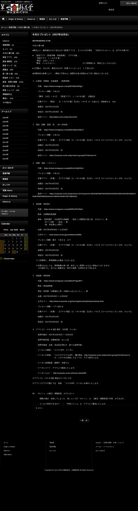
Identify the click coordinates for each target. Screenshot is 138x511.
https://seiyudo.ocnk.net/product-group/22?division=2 (72, 155)
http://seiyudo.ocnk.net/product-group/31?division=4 (107, 355)
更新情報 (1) (8, 45)
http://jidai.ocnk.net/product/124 (63, 117)
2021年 (5, 126)
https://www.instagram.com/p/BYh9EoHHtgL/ (63, 86)
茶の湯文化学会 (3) (11, 86)
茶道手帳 (6, 173)
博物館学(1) (7, 94)
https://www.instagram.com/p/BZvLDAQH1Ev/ (64, 168)
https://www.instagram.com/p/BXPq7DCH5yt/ (63, 209)
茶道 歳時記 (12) (10, 61)
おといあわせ (131, 3)
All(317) (6, 41)
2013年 (5, 159)
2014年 (5, 154)
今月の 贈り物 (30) (11, 53)
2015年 (5, 150)
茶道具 (5, 179)
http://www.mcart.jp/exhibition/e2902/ (65, 235)
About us (6, 202)
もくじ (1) (7, 49)
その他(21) (7, 102)
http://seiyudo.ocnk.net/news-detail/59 (69, 373)
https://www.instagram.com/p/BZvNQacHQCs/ (64, 130)
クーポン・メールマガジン (105, 446)
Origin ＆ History (10, 196)
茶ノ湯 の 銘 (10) (10, 74)
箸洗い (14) (8, 98)
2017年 (5, 142)
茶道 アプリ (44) (10, 57)
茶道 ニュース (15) (11, 90)
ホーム (6, 442)
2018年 (5, 138)
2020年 (5, 130)
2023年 (5, 118)
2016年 (5, 146)
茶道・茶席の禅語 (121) (13, 82)
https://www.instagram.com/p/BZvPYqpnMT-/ (63, 281)
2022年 (5, 122)
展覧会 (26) (8, 70)
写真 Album (7, 190)
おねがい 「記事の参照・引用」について (110, 442)
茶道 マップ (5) (9, 65)
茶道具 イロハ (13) (11, 78)
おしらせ (6, 185)
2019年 (5, 134)
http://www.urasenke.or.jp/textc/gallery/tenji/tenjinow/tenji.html (76, 301)
